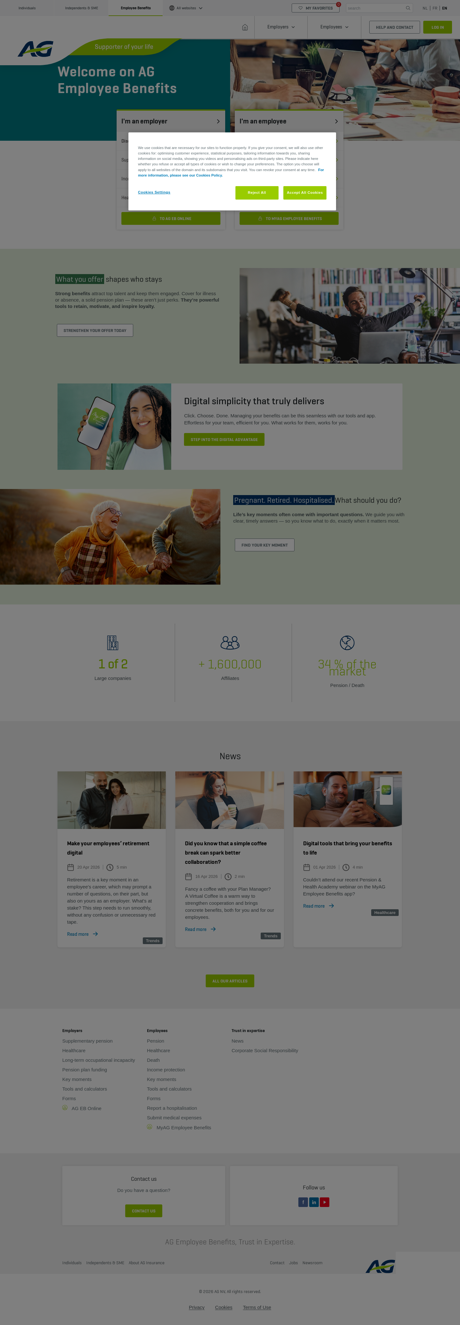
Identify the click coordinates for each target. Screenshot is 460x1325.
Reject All (257, 192)
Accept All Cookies (305, 192)
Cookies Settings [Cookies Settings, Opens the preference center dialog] (154, 192)
